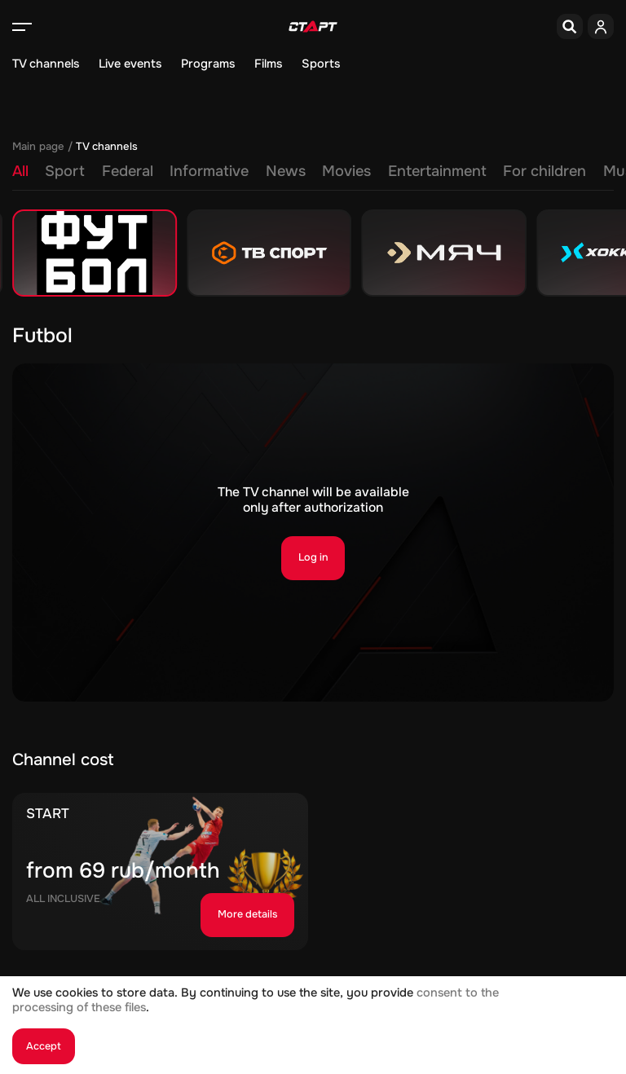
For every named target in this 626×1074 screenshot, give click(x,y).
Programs (208, 64)
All (20, 171)
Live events (130, 64)
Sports (321, 64)
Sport (65, 171)
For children (544, 171)
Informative (209, 171)
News (286, 171)
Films (268, 64)
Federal (127, 171)
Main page (38, 146)
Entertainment (437, 171)
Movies (346, 171)
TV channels (45, 64)
